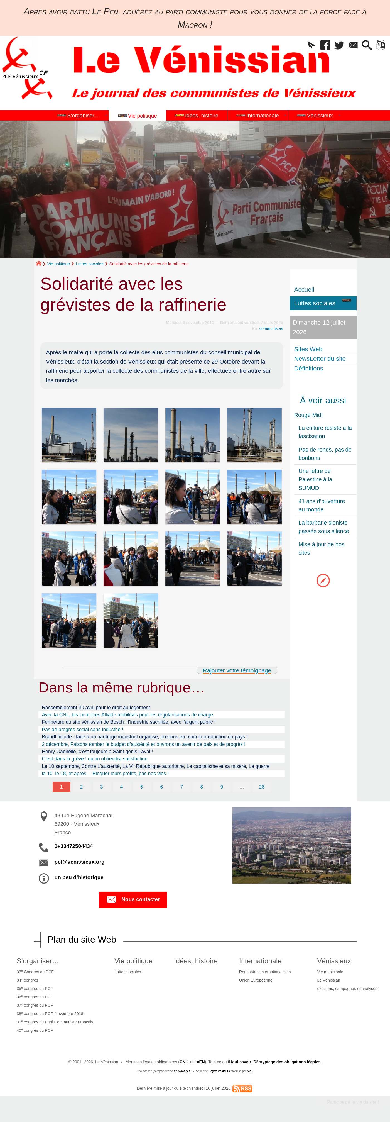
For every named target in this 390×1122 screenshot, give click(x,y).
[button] (311, 45)
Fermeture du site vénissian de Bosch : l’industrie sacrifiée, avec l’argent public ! (128, 722)
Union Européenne (256, 980)
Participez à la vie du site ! (353, 1102)
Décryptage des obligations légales (286, 1062)
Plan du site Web (82, 940)
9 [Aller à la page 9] (221, 787)
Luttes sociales (89, 263)
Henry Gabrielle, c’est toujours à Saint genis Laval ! (97, 751)
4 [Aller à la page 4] (121, 787)
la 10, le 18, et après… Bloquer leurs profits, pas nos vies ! (105, 773)
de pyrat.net (182, 1071)
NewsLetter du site (320, 358)
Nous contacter (133, 899)
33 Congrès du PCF (35, 971)
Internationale (260, 961)
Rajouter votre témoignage (237, 670)
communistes (271, 328)
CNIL (184, 1062)
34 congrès (27, 979)
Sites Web (308, 349)
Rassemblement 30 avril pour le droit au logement (96, 707)
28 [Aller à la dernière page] (261, 787)
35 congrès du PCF (35, 988)
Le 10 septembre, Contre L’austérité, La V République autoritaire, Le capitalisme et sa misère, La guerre (155, 766)
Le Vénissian (328, 980)
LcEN (200, 1062)
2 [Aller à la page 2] (81, 787)
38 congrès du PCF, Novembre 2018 (50, 1013)
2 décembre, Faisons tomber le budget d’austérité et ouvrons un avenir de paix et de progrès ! (144, 744)
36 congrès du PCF (35, 996)
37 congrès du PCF (35, 1005)
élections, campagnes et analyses (347, 988)
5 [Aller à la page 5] (141, 787)
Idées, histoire (196, 961)
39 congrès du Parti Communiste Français (55, 1021)
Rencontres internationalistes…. (267, 972)
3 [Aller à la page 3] (101, 787)
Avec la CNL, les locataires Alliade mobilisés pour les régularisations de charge (127, 715)
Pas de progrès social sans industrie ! (82, 729)
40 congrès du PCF (35, 1030)
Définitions (308, 368)
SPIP (250, 1071)
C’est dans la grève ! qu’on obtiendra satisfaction (94, 759)
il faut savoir (239, 1062)
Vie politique (58, 263)
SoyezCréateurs (219, 1071)
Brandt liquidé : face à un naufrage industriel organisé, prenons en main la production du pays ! (144, 737)
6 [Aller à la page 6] (161, 787)
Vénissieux (334, 961)
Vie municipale (330, 972)
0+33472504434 (74, 846)
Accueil (304, 289)
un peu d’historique (79, 877)
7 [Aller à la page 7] (181, 787)
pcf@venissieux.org (80, 862)
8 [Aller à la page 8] (201, 787)
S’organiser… (38, 961)
